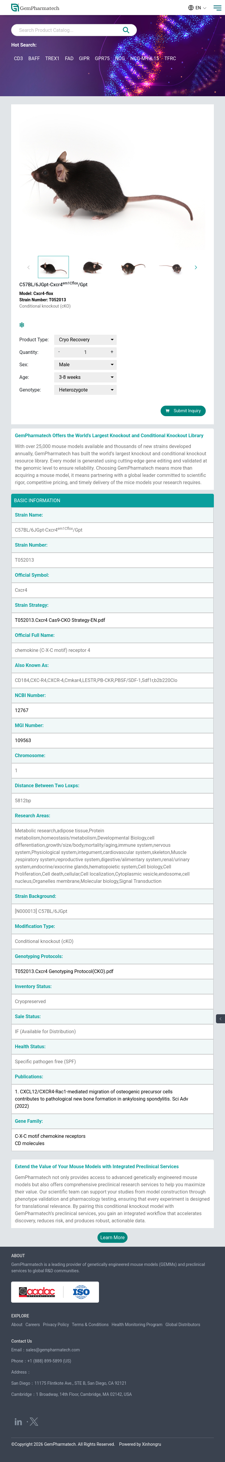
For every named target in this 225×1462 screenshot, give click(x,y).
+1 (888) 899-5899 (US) (49, 1361)
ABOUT (18, 1255)
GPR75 (102, 58)
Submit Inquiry (183, 411)
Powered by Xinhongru (140, 1444)
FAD (69, 58)
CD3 (18, 58)
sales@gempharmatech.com (53, 1349)
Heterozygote (73, 390)
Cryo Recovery (74, 339)
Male (64, 365)
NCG (120, 58)
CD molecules (29, 1143)
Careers (33, 1324)
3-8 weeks (70, 377)
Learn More (112, 1237)
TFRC (170, 58)
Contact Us (21, 1341)
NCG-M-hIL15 (144, 58)
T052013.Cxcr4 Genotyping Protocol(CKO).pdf (64, 971)
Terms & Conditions (90, 1324)
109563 (23, 740)
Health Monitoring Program (137, 1324)
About (16, 1324)
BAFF (34, 58)
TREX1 (52, 58)
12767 (21, 710)
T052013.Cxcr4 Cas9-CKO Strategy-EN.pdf (60, 620)
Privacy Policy (56, 1324)
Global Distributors (182, 1324)
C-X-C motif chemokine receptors (50, 1136)
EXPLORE (20, 1315)
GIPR (84, 58)
